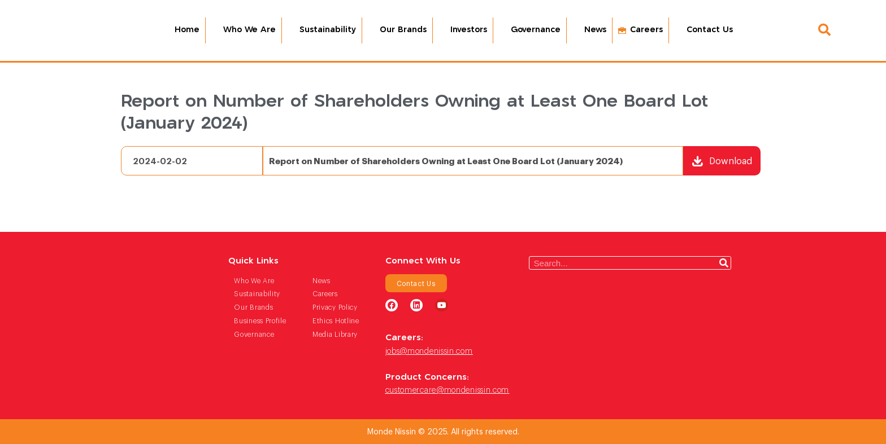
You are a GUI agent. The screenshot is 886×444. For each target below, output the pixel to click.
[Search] (724, 263)
